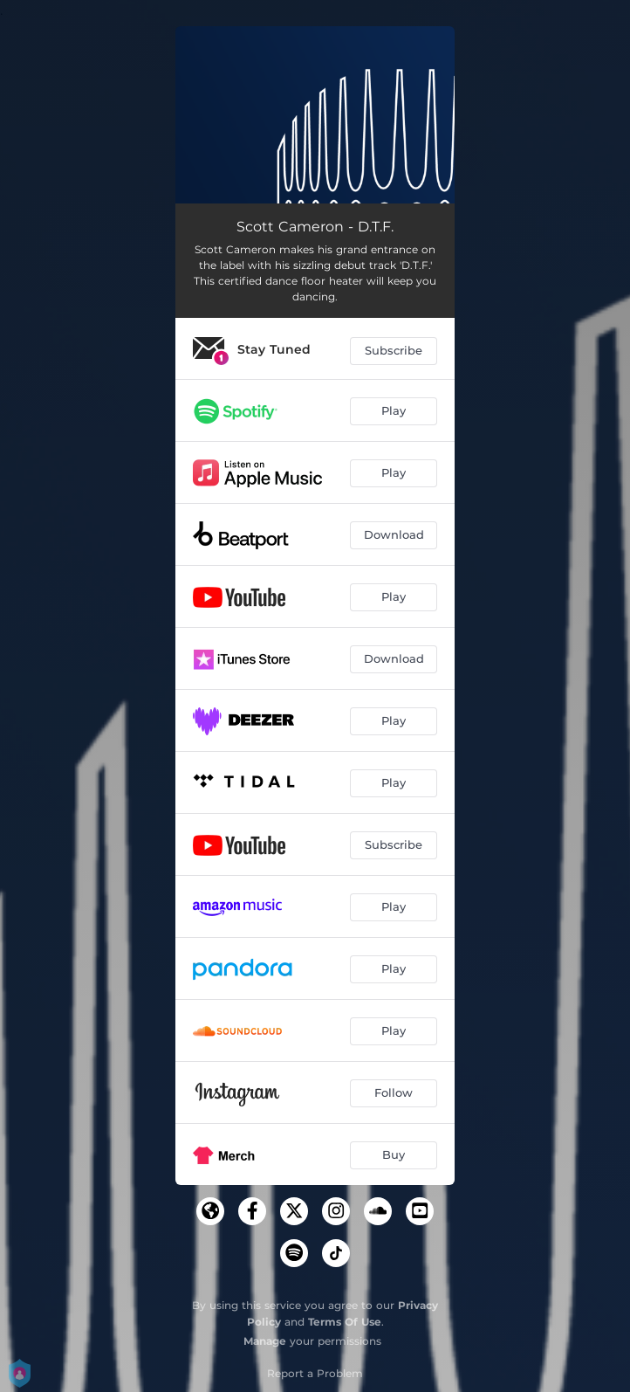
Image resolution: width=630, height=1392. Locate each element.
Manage (264, 1340)
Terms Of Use (344, 1321)
